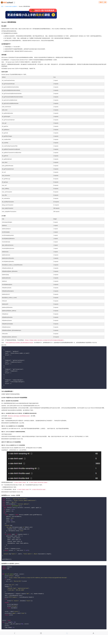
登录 (105, 2)
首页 (2, 6)
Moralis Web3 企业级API (11, 6)
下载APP (101, 2)
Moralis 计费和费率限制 (24, 6)
